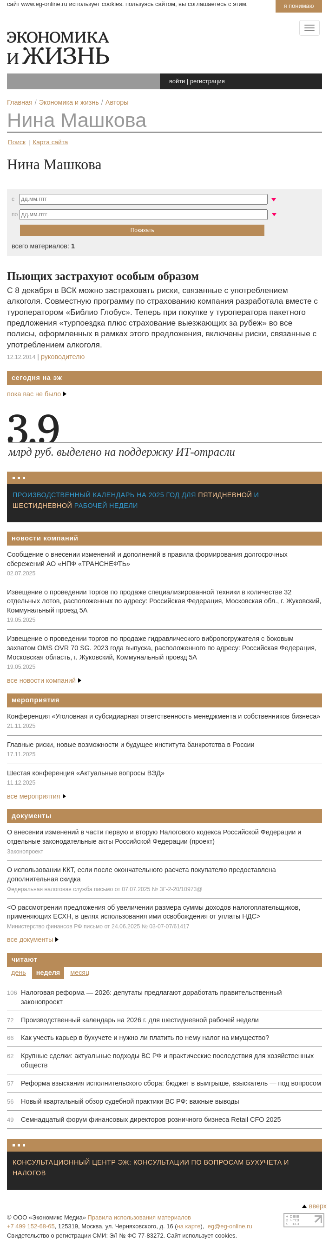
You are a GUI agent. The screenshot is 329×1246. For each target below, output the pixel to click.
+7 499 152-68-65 (31, 1226)
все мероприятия (36, 796)
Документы (32, 816)
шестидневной (42, 505)
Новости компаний (45, 538)
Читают (25, 959)
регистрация (207, 81)
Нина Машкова (76, 120)
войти (177, 81)
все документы (33, 939)
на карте (189, 1226)
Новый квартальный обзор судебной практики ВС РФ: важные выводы (130, 1101)
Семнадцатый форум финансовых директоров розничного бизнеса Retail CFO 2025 (151, 1119)
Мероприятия (35, 700)
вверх (314, 1206)
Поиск (17, 142)
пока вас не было (36, 394)
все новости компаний (44, 680)
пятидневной (225, 495)
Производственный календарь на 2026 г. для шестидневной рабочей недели (140, 1020)
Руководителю (63, 356)
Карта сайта (50, 142)
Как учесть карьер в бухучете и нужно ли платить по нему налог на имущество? (145, 1037)
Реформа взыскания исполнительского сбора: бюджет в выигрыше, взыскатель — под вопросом (171, 1083)
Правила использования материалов (139, 1217)
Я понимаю (298, 5)
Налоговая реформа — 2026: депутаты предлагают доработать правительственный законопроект (151, 997)
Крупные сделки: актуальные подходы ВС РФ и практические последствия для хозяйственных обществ (167, 1060)
